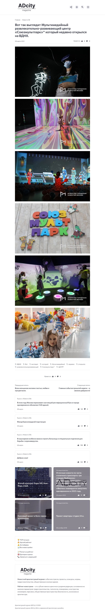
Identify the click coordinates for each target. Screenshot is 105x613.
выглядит (34, 364)
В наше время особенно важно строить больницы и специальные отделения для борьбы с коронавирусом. (49, 440)
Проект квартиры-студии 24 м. (70, 516)
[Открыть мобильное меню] (88, 7)
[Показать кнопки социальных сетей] (71, 7)
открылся (81, 364)
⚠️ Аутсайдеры (23, 545)
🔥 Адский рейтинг (25, 542)
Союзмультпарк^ (48, 367)
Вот (26, 364)
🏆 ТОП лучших (23, 540)
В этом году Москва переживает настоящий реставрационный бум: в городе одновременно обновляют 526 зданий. (48, 404)
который (45, 364)
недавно (71, 364)
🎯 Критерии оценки (25, 554)
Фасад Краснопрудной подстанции (31, 422)
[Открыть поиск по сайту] (82, 7)
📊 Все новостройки (25, 547)
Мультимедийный (58, 364)
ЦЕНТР (60, 367)
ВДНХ (19, 364)
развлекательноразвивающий (27, 367)
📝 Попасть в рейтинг (25, 552)
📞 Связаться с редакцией (27, 557)
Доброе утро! (22, 458)
